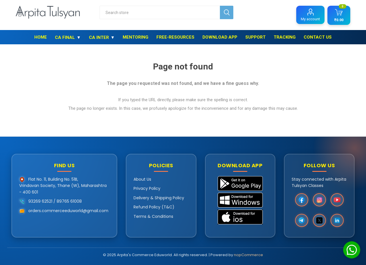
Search (226, 12)
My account (310, 19)
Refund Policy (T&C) (154, 207)
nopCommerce (248, 255)
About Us (142, 179)
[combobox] (160, 12)
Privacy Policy (147, 188)
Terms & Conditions (153, 216)
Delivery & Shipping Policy (159, 198)
